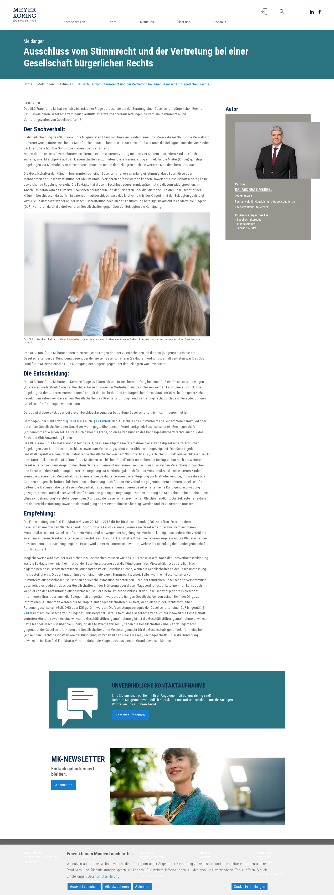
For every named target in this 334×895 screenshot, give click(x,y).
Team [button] (116, 22)
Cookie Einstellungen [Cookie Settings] (249, 886)
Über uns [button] (185, 22)
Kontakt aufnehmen (130, 717)
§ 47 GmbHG (102, 421)
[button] (264, 12)
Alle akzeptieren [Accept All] (117, 886)
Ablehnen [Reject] (142, 886)
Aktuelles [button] (149, 22)
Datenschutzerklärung (103, 876)
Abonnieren (63, 786)
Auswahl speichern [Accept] (84, 886)
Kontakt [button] (220, 22)
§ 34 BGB (72, 421)
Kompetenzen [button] (80, 22)
